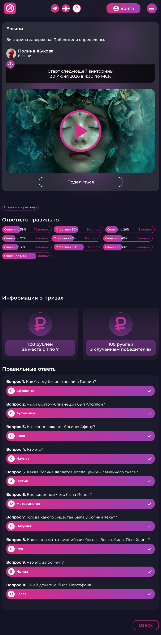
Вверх (146, 625)
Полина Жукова (35, 51)
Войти (127, 8)
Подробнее (80, 73)
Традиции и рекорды (20, 207)
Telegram (55, 8)
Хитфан (10, 8)
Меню (152, 8)
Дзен (66, 8)
